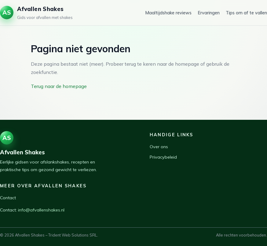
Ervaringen (209, 13)
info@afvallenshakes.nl (41, 210)
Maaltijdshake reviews (168, 13)
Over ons (159, 146)
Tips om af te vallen (246, 13)
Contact (8, 197)
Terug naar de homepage (59, 86)
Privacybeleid (163, 157)
